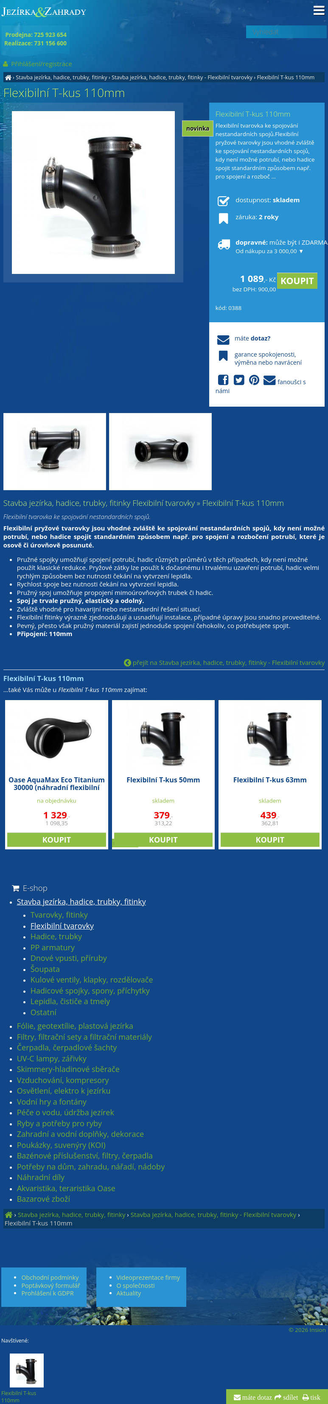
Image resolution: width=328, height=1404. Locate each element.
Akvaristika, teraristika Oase (66, 1188)
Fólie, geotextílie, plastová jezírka (75, 1026)
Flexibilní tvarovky (62, 926)
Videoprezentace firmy (148, 1277)
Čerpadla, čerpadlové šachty (67, 1048)
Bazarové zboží (43, 1199)
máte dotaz (256, 1397)
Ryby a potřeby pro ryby (59, 1123)
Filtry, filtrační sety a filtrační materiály (84, 1037)
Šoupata (45, 969)
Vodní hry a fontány (52, 1102)
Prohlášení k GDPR (47, 1293)
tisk (314, 1397)
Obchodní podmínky (49, 1277)
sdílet (289, 1397)
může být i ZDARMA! (267, 246)
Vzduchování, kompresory (63, 1080)
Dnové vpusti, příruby (69, 958)
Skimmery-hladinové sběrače (68, 1069)
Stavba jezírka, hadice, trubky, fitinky (61, 77)
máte (243, 338)
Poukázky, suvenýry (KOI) (61, 1145)
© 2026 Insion (307, 1330)
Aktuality (129, 1293)
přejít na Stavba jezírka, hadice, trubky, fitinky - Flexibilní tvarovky (224, 662)
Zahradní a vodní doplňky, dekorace (80, 1134)
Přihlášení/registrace (36, 63)
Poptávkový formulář (50, 1285)
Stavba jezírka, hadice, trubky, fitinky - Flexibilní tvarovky (182, 77)
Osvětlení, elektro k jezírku (64, 1091)
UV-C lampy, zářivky (52, 1059)
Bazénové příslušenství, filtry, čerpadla (85, 1156)
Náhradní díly (40, 1177)
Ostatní (43, 1012)
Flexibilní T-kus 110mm (285, 77)
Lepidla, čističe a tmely (70, 1001)
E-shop (29, 887)
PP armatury (53, 947)
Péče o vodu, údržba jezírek (65, 1112)
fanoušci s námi (261, 384)
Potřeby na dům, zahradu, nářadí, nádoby (91, 1167)
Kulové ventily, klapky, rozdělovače (92, 980)
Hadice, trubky (56, 936)
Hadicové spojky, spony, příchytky (90, 991)
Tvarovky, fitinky (59, 915)
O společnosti (136, 1285)
